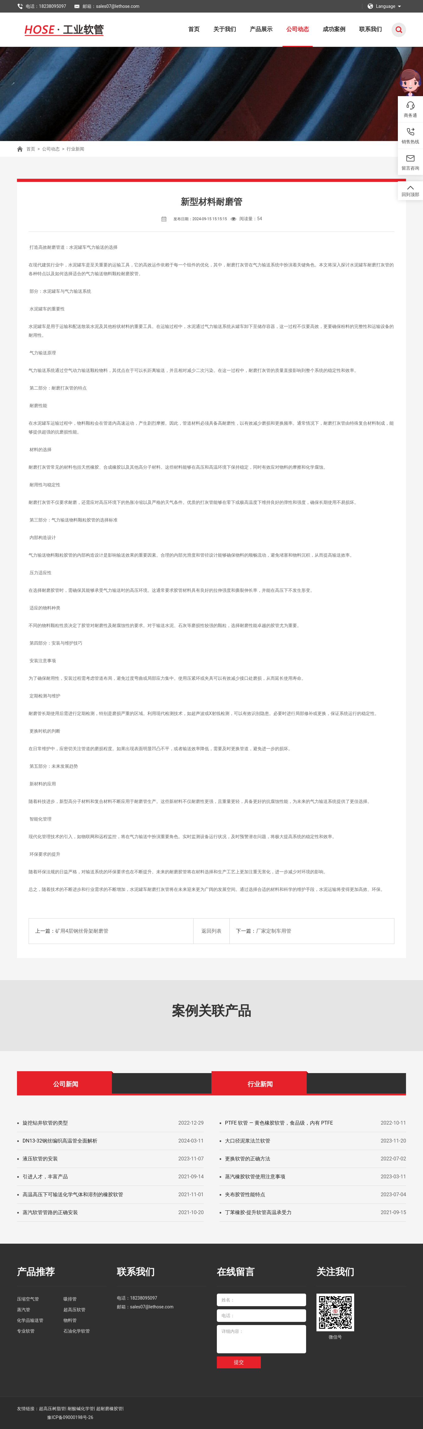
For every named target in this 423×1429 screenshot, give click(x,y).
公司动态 (297, 29)
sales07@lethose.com (151, 1306)
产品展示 (261, 29)
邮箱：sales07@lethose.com (106, 6)
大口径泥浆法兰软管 (247, 1141)
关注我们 (335, 1271)
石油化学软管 (76, 1331)
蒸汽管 (23, 1309)
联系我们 (370, 29)
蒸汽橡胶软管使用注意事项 (255, 1177)
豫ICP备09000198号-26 (70, 1417)
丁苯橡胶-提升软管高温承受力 (258, 1212)
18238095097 (143, 1298)
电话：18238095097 (41, 6)
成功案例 (334, 29)
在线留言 (236, 1271)
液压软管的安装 (40, 1159)
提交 (239, 1362)
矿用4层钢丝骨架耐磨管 (81, 931)
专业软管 (26, 1331)
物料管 (70, 1320)
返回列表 (211, 931)
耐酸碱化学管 (81, 1408)
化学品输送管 (30, 1320)
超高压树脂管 (52, 1408)
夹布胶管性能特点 (245, 1194)
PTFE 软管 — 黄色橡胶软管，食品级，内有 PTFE (279, 1123)
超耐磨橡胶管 (109, 1408)
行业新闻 (75, 148)
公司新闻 (65, 1084)
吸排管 (70, 1298)
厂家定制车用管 (273, 931)
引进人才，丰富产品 (45, 1177)
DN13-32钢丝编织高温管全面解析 (60, 1141)
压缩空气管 (28, 1298)
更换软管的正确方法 (247, 1159)
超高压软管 (74, 1309)
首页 (194, 29)
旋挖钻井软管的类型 (45, 1123)
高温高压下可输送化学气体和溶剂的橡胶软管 (73, 1194)
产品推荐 (36, 1271)
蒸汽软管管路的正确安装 (50, 1212)
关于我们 (224, 29)
